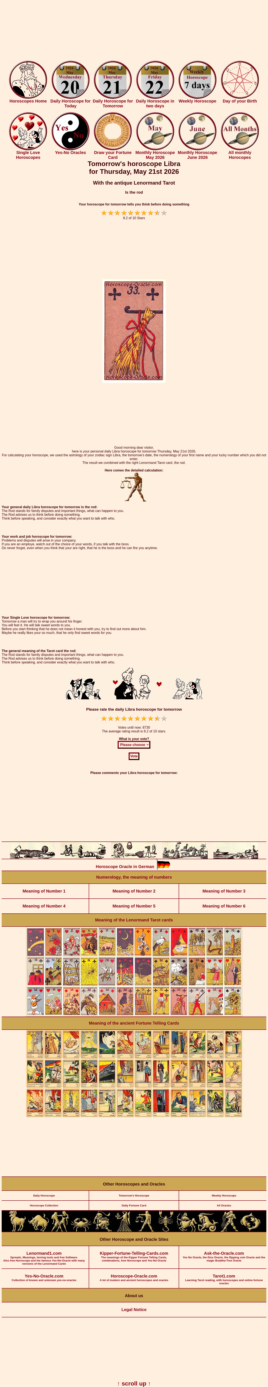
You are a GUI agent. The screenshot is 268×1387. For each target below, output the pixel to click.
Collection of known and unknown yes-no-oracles (44, 1275)
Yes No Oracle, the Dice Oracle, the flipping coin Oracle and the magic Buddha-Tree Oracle (224, 1254)
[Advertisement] (134, 31)
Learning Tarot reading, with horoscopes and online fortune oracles (224, 1277)
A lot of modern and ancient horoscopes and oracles (134, 1275)
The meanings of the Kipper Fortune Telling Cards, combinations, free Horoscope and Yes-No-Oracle (134, 1254)
